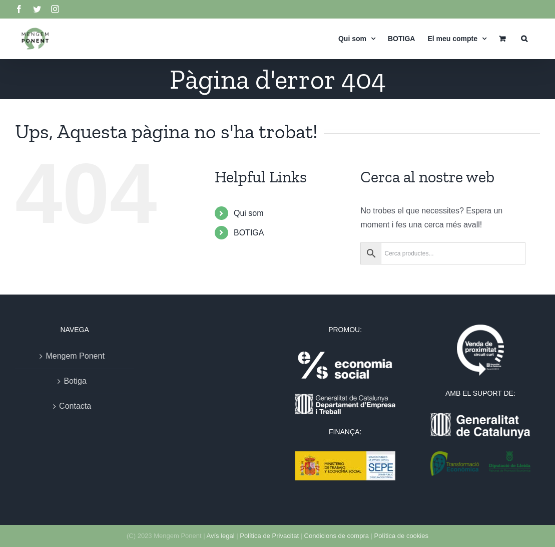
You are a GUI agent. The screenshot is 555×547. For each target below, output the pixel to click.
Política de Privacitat (269, 535)
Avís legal (220, 535)
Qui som (249, 213)
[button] (524, 38)
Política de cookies (401, 535)
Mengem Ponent (75, 356)
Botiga (75, 381)
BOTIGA (249, 232)
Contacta (75, 406)
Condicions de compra (336, 535)
